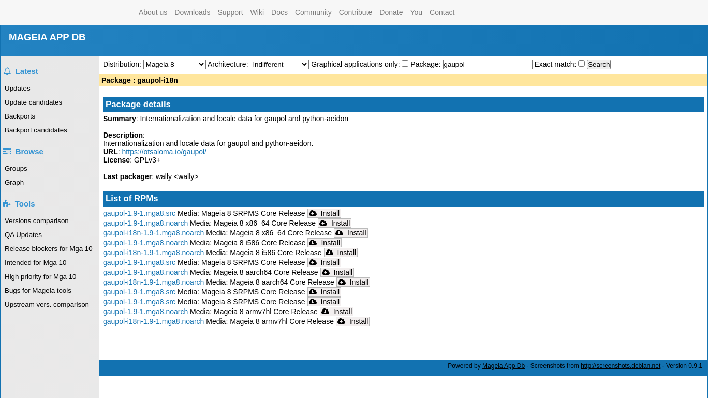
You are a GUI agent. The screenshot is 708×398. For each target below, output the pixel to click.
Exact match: (556, 64)
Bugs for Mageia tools (38, 290)
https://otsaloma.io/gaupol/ (164, 152)
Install (324, 213)
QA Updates (23, 235)
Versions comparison (37, 221)
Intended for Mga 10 (35, 263)
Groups (16, 168)
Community (313, 12)
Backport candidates (36, 130)
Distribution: (123, 64)
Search (599, 64)
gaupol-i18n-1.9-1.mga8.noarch (153, 233)
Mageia (93, 12)
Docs (279, 12)
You (416, 12)
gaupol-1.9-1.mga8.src (139, 213)
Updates (18, 88)
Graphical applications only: (355, 64)
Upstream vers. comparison (47, 304)
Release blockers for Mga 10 (49, 249)
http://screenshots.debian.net (620, 366)
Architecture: (229, 64)
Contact (442, 12)
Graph (14, 182)
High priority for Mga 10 (41, 277)
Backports (20, 116)
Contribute (356, 12)
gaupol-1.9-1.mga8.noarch (145, 223)
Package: (426, 64)
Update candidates (33, 102)
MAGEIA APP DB (47, 37)
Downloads (192, 12)
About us (153, 12)
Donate (391, 12)
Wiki (257, 12)
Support (230, 12)
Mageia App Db (503, 366)
